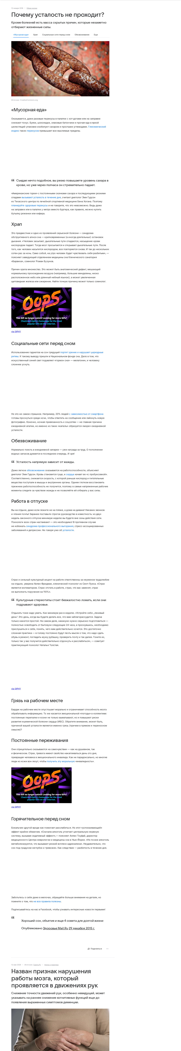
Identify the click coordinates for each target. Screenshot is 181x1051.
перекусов (33, 133)
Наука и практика (51, 967)
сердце (70, 477)
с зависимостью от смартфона (86, 416)
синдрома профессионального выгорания (49, 528)
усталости (68, 532)
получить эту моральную (61, 764)
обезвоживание (36, 472)
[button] (60, 71)
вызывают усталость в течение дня (41, 200)
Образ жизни (32, 11)
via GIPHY (16, 334)
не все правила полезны (47, 904)
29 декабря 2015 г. (82, 931)
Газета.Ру (37, 967)
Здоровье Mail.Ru (55, 931)
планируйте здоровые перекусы (29, 208)
